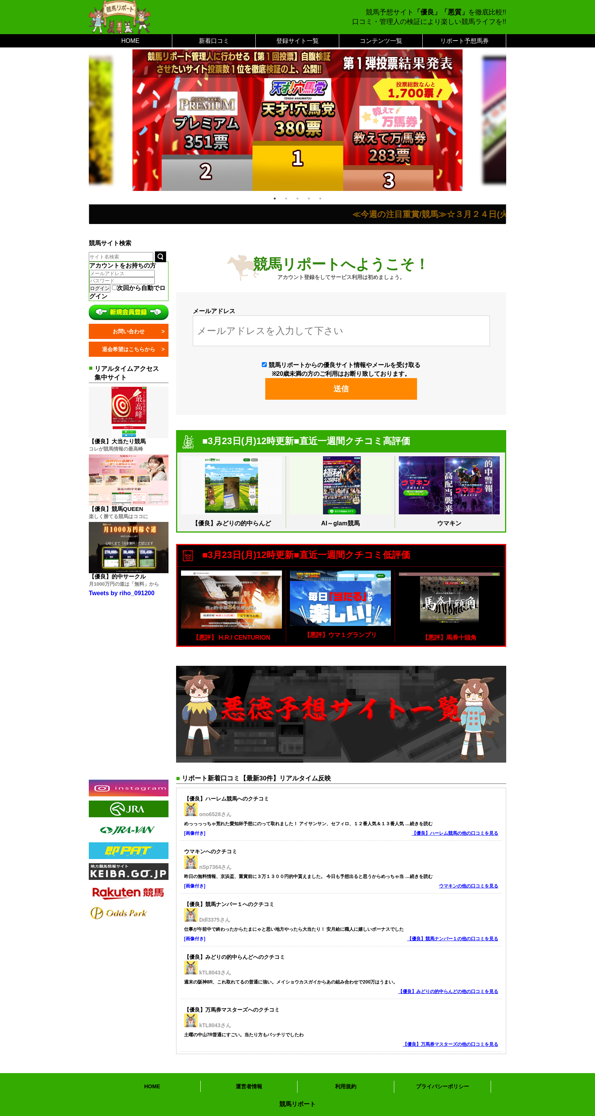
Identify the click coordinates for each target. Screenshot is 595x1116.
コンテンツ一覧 (381, 41)
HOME (130, 41)
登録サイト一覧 (297, 41)
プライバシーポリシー (442, 1086)
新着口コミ (214, 41)
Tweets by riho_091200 (121, 593)
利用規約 (345, 1086)
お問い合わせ (129, 331)
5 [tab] (320, 198)
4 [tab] (309, 198)
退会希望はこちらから (128, 349)
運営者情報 (249, 1086)
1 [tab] (275, 198)
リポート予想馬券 (464, 41)
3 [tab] (297, 198)
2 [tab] (286, 198)
